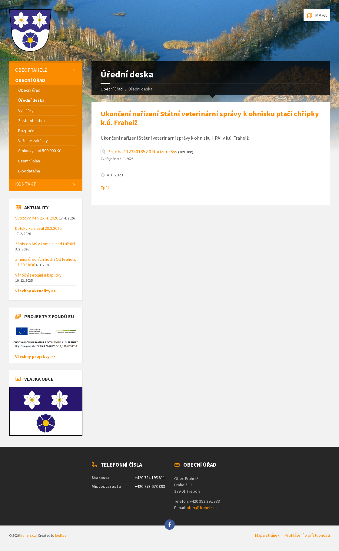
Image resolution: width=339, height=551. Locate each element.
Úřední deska (31, 100)
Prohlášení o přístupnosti (307, 535)
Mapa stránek (267, 535)
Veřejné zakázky (33, 140)
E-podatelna (29, 171)
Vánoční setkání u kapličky (38, 275)
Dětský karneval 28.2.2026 (38, 228)
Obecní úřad (112, 89)
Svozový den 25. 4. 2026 (37, 218)
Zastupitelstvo (31, 120)
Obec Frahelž (31, 70)
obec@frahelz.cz (202, 507)
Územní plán (29, 161)
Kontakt (25, 184)
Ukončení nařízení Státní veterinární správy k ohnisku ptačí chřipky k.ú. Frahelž (210, 118)
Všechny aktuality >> (35, 291)
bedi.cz (60, 535)
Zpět (105, 187)
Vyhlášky (26, 110)
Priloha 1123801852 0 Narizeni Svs (142, 152)
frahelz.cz (28, 535)
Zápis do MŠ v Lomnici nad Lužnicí (45, 244)
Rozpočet (27, 130)
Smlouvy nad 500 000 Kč (39, 150)
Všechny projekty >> (35, 356)
